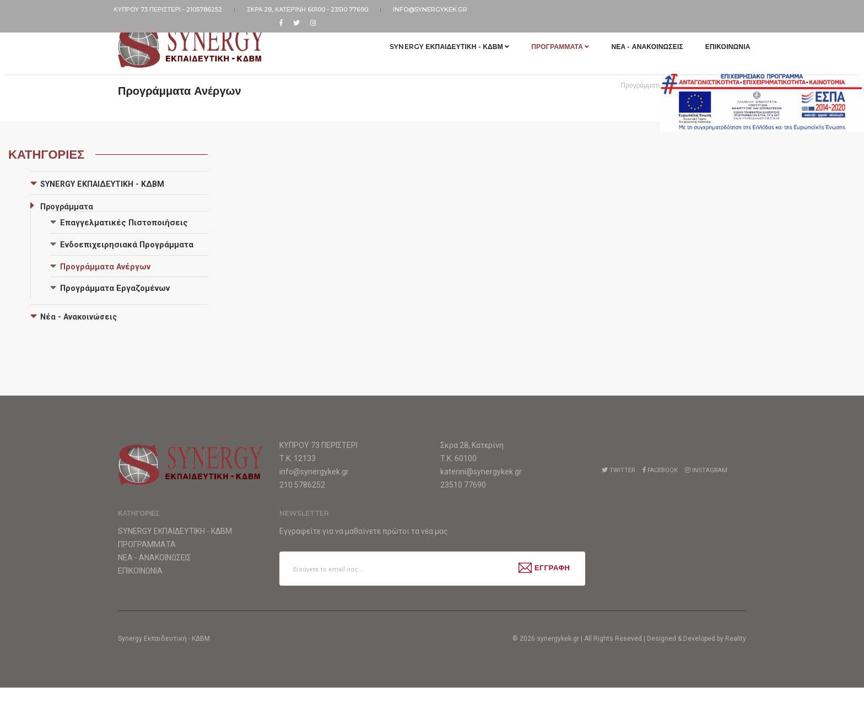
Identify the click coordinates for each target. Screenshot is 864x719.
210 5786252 (302, 484)
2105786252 (209, 9)
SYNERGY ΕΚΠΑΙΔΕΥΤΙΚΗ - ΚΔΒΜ (102, 184)
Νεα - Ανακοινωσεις (643, 40)
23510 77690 (349, 9)
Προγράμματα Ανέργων (105, 266)
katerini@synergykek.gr (481, 471)
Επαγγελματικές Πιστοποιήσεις (124, 223)
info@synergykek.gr (425, 9)
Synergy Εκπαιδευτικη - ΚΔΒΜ (445, 40)
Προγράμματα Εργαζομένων (115, 288)
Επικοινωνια (723, 40)
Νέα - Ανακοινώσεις (78, 316)
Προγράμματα (640, 85)
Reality (735, 670)
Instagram (706, 470)
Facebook (660, 470)
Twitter (618, 470)
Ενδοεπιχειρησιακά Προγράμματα (126, 245)
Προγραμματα (556, 40)
